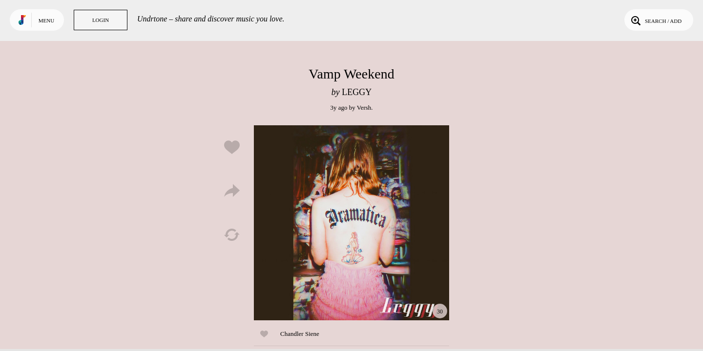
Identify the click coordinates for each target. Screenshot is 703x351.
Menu (46, 20)
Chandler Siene (299, 333)
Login (100, 20)
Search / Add (655, 20)
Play (351, 222)
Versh (364, 107)
